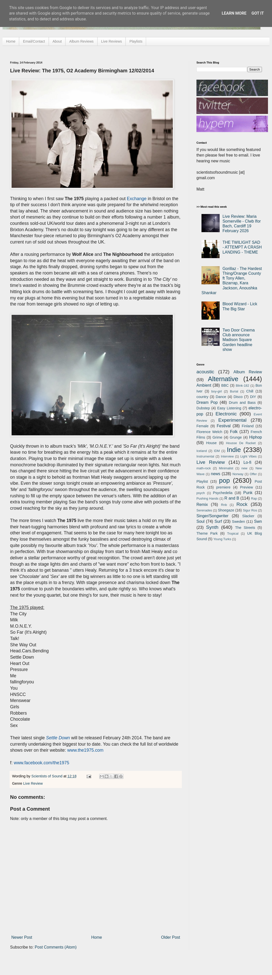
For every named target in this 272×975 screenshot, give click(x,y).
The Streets (245, 528)
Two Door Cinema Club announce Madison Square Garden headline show (238, 340)
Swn (258, 521)
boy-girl (216, 391)
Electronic (226, 413)
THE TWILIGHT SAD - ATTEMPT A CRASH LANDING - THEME (242, 247)
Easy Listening (229, 408)
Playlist (202, 481)
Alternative (223, 378)
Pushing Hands (207, 498)
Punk (247, 493)
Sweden (238, 522)
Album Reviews (81, 41)
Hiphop (255, 437)
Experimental (232, 420)
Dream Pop (207, 402)
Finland (248, 426)
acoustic (205, 371)
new (244, 468)
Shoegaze (226, 510)
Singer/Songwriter (212, 516)
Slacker (248, 516)
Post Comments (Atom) (56, 947)
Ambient (203, 385)
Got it (257, 13)
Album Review (247, 372)
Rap (254, 498)
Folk (233, 432)
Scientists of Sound (47, 776)
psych (200, 493)
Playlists (135, 41)
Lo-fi (247, 462)
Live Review (33, 783)
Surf (218, 521)
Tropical (233, 533)
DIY (253, 397)
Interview (227, 456)
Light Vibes (248, 456)
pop (224, 480)
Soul (200, 521)
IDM (217, 451)
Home (10, 41)
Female (202, 426)
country (202, 397)
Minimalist (226, 468)
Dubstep (203, 408)
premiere (223, 487)
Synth (212, 527)
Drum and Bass (242, 403)
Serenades (204, 510)
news (215, 474)
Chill (249, 391)
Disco (238, 397)
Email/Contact (34, 41)
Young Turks (222, 539)
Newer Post (21, 937)
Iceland (201, 451)
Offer (253, 474)
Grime (217, 437)
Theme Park (207, 533)
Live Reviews (111, 41)
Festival (223, 426)
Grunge (236, 437)
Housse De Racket (241, 443)
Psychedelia (222, 493)
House (211, 443)
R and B (231, 498)
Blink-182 (242, 385)
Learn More (234, 13)
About (57, 41)
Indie (234, 449)
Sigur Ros (250, 510)
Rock (242, 504)
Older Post (170, 937)
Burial (234, 391)
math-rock (203, 468)
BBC (225, 385)
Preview (246, 487)
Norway (237, 474)
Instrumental (205, 456)
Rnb (224, 505)
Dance (221, 397)
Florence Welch (209, 432)
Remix (202, 504)
